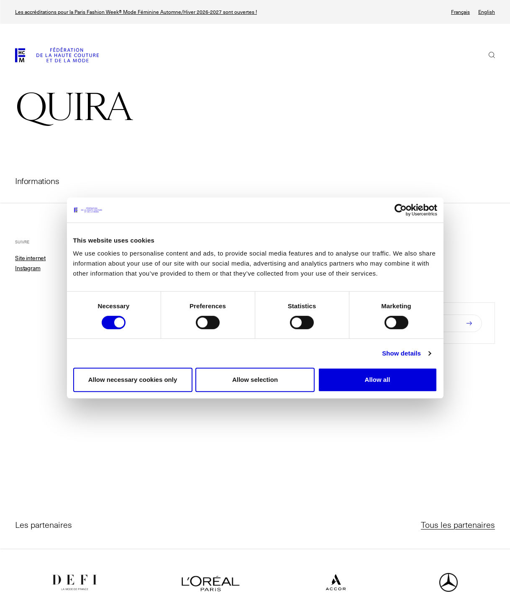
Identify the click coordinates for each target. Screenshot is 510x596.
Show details (401, 353)
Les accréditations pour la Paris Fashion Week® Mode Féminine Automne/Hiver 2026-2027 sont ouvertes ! (136, 11)
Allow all (377, 379)
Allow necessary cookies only (132, 379)
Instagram (28, 268)
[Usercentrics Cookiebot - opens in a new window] (400, 210)
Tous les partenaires (458, 524)
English (486, 11)
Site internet (30, 258)
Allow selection (255, 379)
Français (460, 11)
